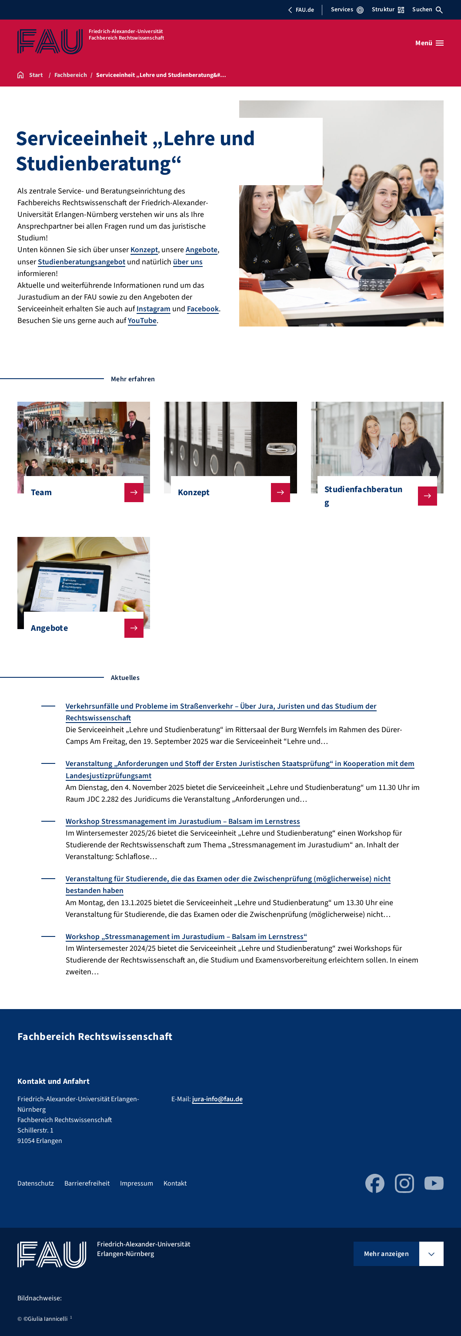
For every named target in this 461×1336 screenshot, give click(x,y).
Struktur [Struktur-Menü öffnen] (388, 9)
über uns (189, 261)
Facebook (203, 308)
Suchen (427, 9)
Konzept (144, 249)
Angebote (203, 249)
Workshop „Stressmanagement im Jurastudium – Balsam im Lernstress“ (188, 935)
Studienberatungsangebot (82, 261)
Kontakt (175, 1181)
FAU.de (300, 10)
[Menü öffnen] (429, 43)
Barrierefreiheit (87, 1181)
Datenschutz (35, 1181)
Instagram (154, 308)
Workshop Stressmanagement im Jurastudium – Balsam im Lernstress (184, 820)
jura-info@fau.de (217, 1097)
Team (80, 492)
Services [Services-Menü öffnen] (347, 9)
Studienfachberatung (373, 495)
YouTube (142, 320)
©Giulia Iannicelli (45, 1317)
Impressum (136, 1181)
